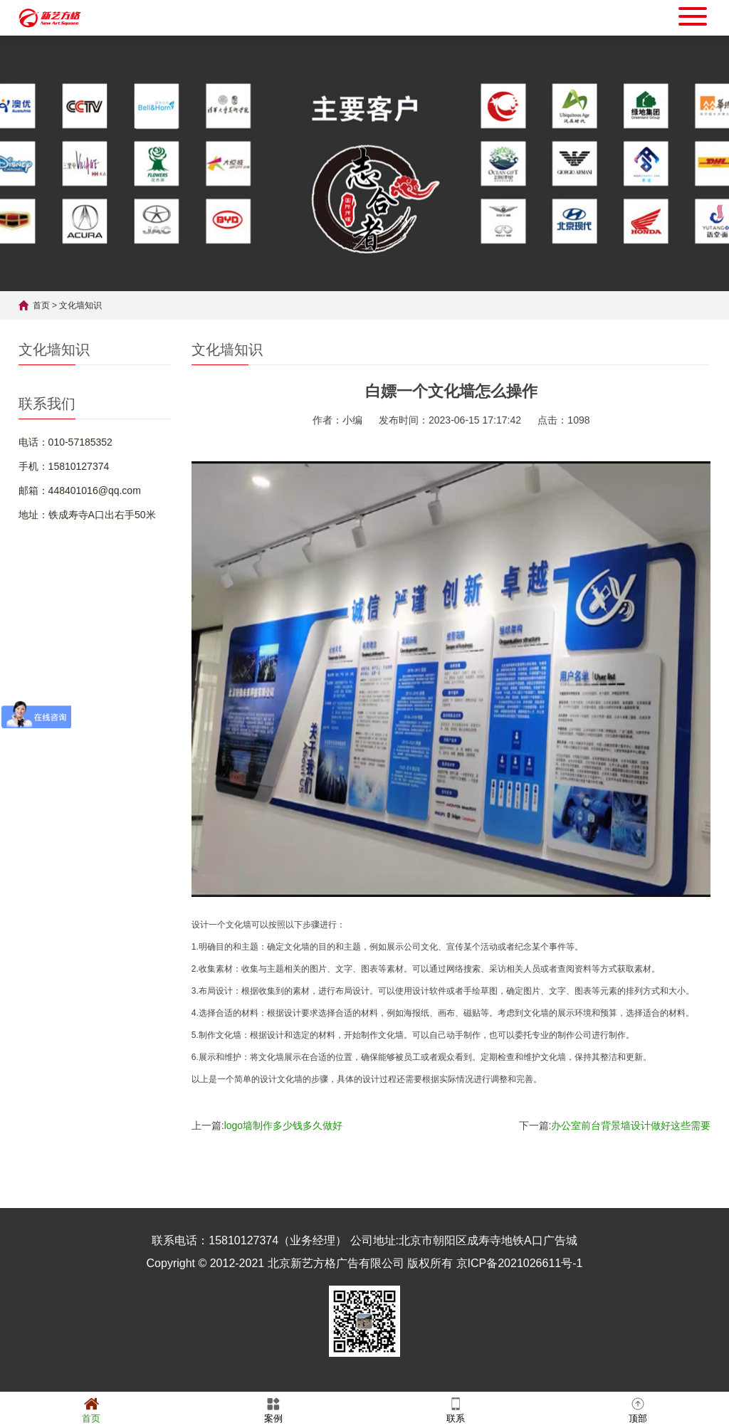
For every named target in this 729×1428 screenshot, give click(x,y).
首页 (41, 305)
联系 (455, 1409)
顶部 (638, 1409)
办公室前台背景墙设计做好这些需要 (630, 1125)
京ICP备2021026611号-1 (519, 1263)
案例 (273, 1409)
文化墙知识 (80, 305)
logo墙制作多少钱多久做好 (283, 1125)
